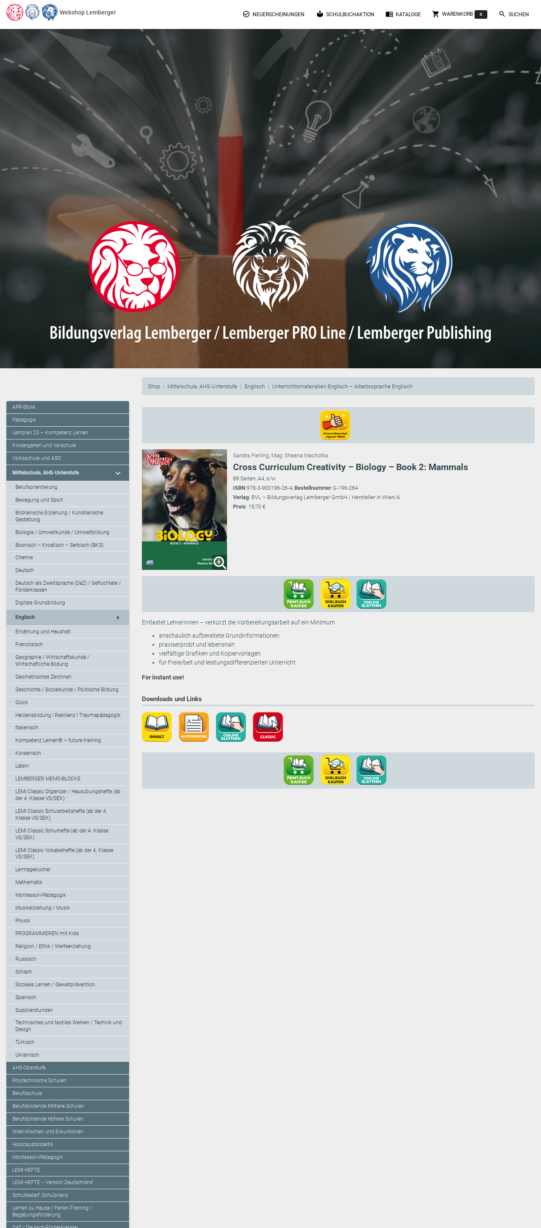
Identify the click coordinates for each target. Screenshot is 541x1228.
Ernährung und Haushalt (43, 632)
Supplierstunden (34, 1010)
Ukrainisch (27, 1055)
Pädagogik (24, 420)
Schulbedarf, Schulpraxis (40, 1195)
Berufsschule (27, 1093)
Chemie (24, 558)
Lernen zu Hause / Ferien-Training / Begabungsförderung (52, 1211)
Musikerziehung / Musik (42, 908)
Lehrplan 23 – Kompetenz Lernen (50, 433)
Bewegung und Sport (39, 500)
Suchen (513, 14)
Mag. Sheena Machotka (299, 455)
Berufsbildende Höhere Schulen (47, 1119)
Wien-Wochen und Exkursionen (47, 1132)
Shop (154, 386)
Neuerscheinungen (273, 14)
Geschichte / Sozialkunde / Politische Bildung (66, 690)
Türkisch (25, 1042)
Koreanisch (28, 753)
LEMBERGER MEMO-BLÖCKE (48, 779)
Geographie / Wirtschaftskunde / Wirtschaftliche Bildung (52, 660)
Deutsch (24, 570)
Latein (22, 766)
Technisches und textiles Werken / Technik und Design (68, 1026)
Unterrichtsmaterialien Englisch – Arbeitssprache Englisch (342, 386)
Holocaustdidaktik (32, 1144)
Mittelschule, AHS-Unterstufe (202, 386)
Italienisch (26, 728)
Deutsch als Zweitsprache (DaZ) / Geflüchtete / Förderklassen (68, 586)
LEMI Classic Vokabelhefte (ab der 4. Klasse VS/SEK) (64, 853)
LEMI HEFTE (26, 1170)
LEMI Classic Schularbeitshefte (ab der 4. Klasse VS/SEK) (61, 814)
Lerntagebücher (33, 870)
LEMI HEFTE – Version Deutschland (52, 1182)
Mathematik (28, 882)
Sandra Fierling (251, 455)
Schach (23, 972)
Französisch (29, 644)
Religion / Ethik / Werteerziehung (53, 946)
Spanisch (25, 997)
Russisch (25, 959)
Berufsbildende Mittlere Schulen (48, 1106)
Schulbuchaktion (345, 14)
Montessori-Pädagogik (40, 895)
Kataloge (403, 14)
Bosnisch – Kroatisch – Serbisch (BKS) (59, 545)
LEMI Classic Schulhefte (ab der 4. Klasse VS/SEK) (61, 834)
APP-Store (23, 407)
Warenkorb (459, 14)
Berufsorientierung (36, 487)
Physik (22, 921)
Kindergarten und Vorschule (44, 445)
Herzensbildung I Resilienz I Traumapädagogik (68, 715)
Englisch (255, 386)
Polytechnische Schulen (39, 1081)
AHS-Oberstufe (29, 1068)
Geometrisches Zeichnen (43, 677)
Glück (21, 702)
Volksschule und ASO (36, 458)
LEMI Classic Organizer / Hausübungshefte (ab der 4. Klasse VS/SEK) (68, 795)
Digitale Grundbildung (40, 603)
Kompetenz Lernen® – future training (58, 740)
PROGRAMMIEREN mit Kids (47, 933)
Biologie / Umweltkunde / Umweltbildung (62, 532)
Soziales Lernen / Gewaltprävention (55, 985)
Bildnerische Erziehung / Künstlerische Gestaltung (59, 516)
